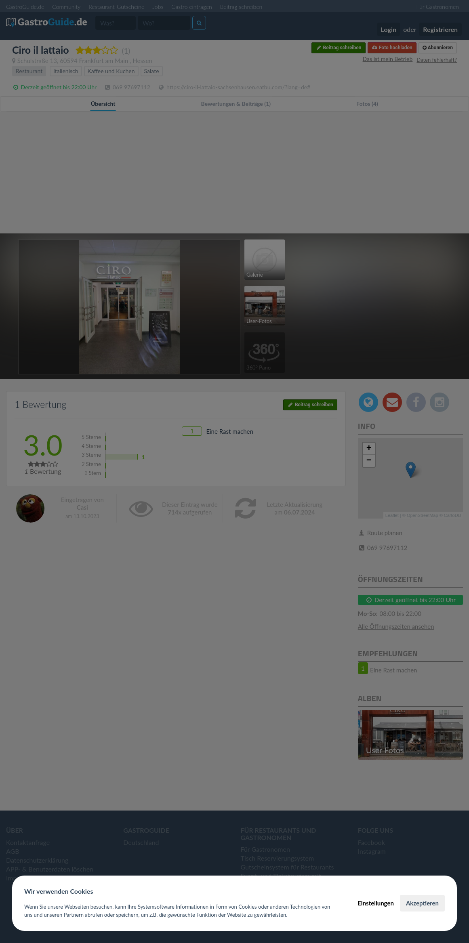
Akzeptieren (422, 903)
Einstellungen (376, 903)
